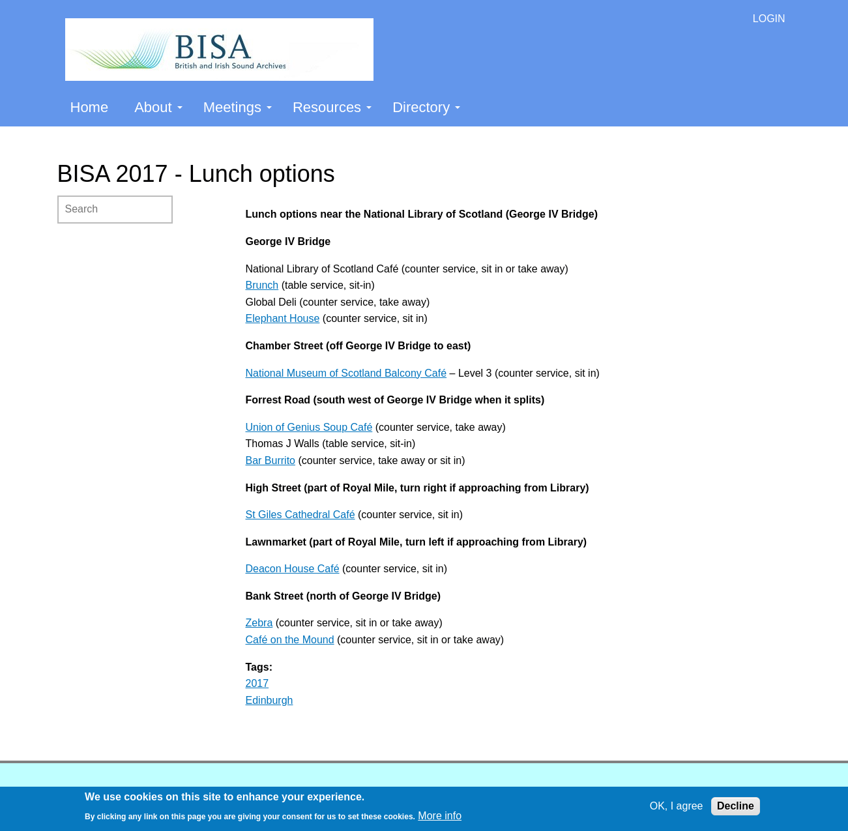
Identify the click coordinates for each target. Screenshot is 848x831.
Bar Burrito (270, 460)
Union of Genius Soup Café (309, 427)
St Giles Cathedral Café (300, 514)
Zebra (259, 622)
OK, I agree (676, 805)
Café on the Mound (290, 639)
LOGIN (769, 18)
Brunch (262, 285)
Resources (332, 107)
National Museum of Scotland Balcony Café (346, 373)
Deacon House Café (293, 568)
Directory (426, 107)
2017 (257, 683)
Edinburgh (269, 700)
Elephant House (283, 318)
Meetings (237, 107)
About (158, 107)
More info (439, 815)
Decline (735, 805)
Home (89, 107)
